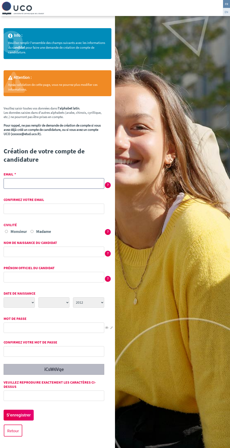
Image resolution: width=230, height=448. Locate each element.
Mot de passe (15, 318)
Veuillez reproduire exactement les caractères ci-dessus (50, 384)
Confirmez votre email (24, 200)
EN (226, 12)
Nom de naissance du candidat (30, 243)
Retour (13, 430)
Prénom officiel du (29, 268)
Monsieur (19, 231)
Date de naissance (19, 293)
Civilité (10, 225)
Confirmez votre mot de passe (30, 342)
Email (8, 174)
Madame (43, 231)
